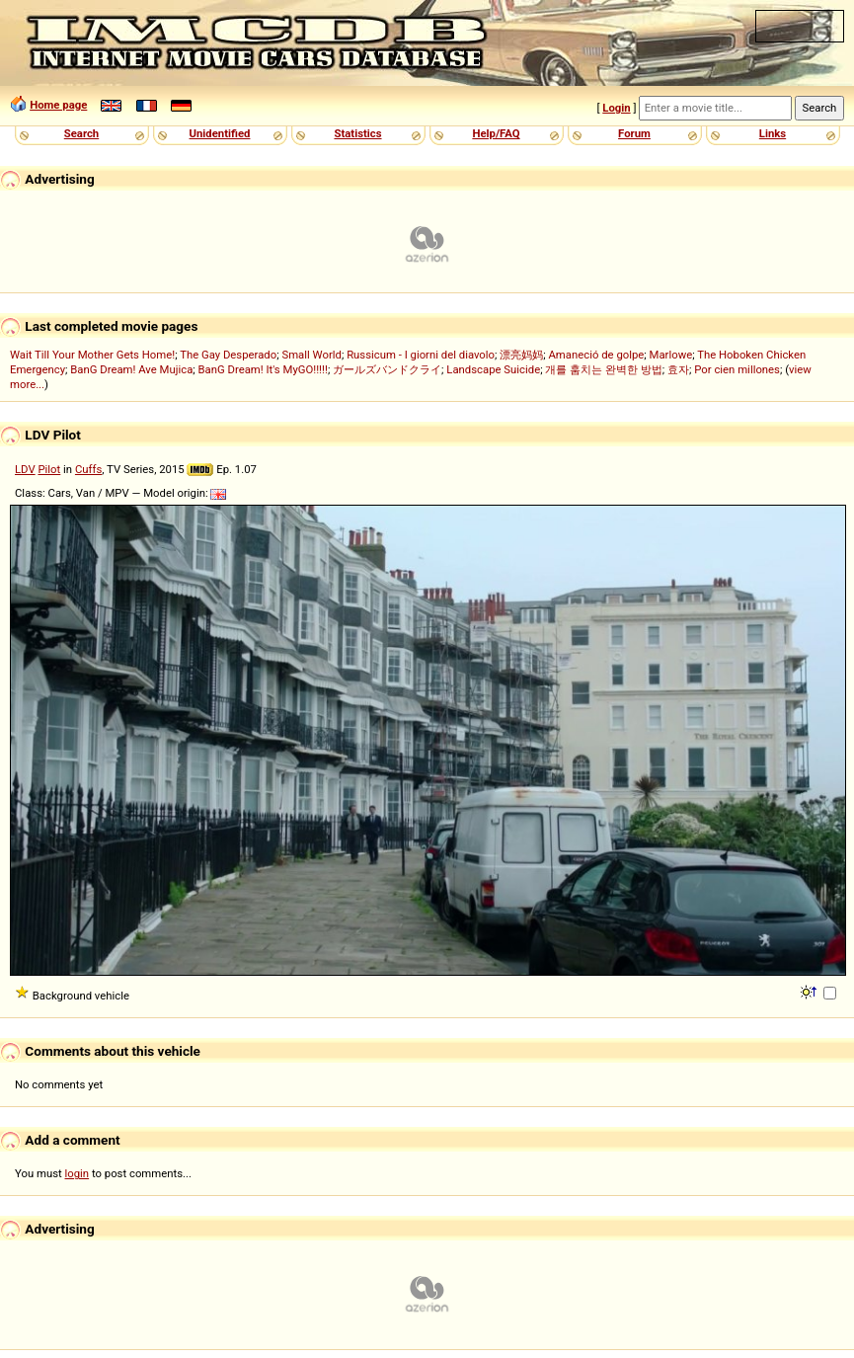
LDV (25, 469)
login (77, 1173)
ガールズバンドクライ (387, 369)
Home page (58, 105)
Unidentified (220, 133)
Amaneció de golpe (596, 354)
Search (81, 133)
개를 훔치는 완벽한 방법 (603, 369)
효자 (678, 369)
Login (616, 108)
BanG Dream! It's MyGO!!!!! (263, 369)
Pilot (49, 469)
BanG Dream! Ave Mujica (131, 369)
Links (772, 133)
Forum (634, 133)
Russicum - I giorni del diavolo (421, 354)
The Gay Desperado (228, 354)
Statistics (357, 133)
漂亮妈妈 (521, 354)
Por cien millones (737, 369)
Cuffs (88, 469)
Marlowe (671, 354)
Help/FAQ (495, 133)
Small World (311, 354)
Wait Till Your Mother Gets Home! (92, 354)
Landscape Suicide (493, 369)
